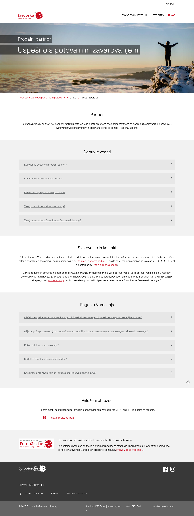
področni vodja (56, 280)
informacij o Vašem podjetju (91, 261)
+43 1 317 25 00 (133, 506)
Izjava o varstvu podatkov (31, 493)
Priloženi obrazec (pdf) (62, 417)
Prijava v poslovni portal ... (130, 449)
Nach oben (188, 382)
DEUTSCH (170, 4)
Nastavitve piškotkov (77, 493)
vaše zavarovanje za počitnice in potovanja (42, 97)
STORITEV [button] (158, 15)
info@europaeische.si (105, 264)
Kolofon (55, 493)
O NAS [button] (171, 15)
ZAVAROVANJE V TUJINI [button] (135, 15)
